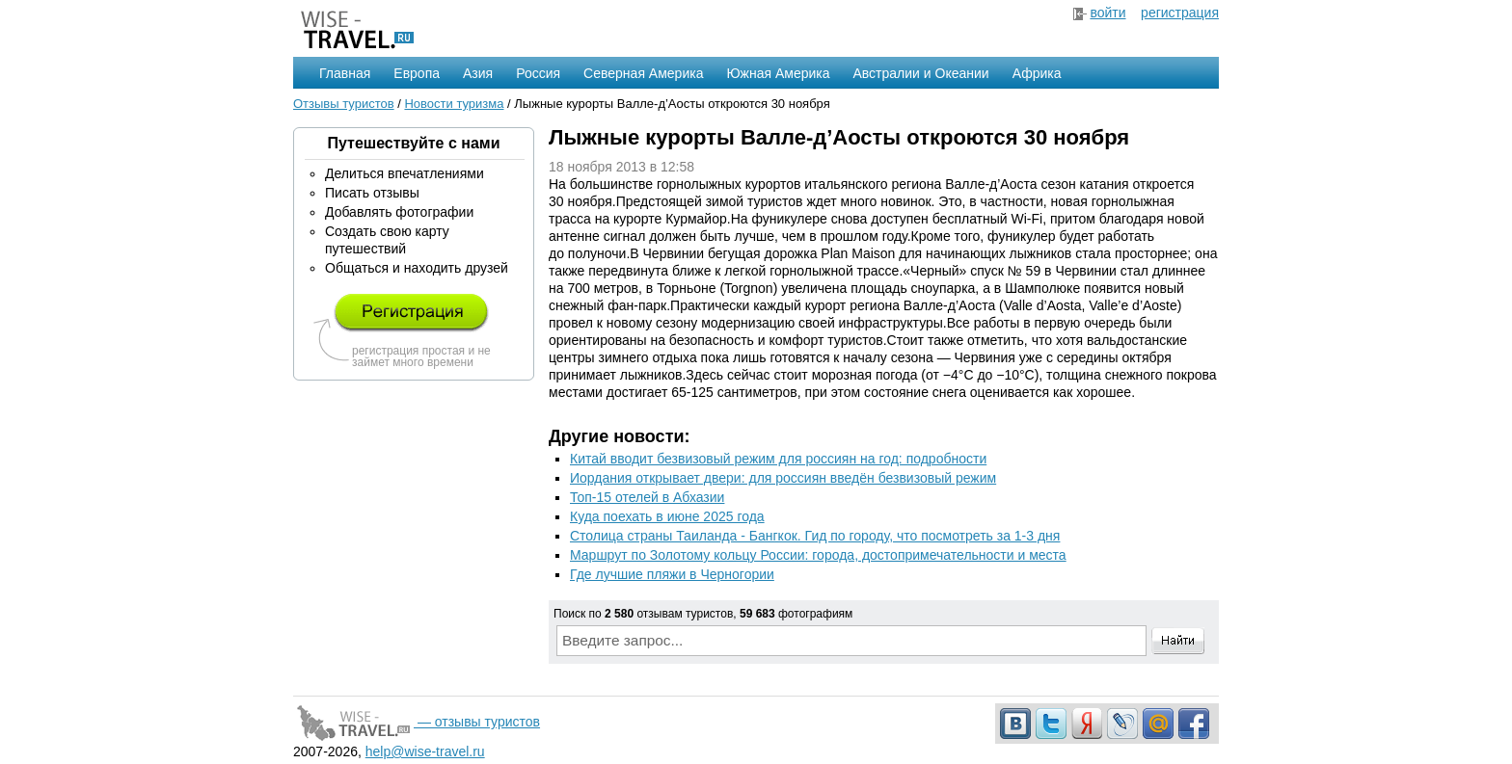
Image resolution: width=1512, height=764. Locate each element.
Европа (416, 73)
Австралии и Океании (921, 73)
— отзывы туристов (416, 721)
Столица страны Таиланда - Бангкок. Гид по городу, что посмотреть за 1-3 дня (815, 535)
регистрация (1180, 12)
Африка (1037, 73)
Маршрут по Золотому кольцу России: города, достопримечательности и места (818, 555)
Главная (344, 73)
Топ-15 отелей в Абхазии (647, 497)
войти (1107, 12)
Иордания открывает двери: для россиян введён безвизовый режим (783, 478)
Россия (538, 73)
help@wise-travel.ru (425, 751)
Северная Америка (643, 73)
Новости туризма (453, 103)
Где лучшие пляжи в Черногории (672, 574)
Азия (478, 73)
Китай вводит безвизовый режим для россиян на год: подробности (778, 458)
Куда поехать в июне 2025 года (667, 516)
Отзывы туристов (343, 103)
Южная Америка (777, 73)
